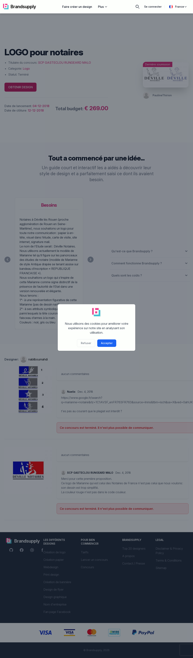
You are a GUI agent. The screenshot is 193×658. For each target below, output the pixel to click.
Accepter (107, 343)
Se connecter (153, 6)
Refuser (86, 343)
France (178, 7)
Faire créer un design (77, 7)
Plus (102, 7)
